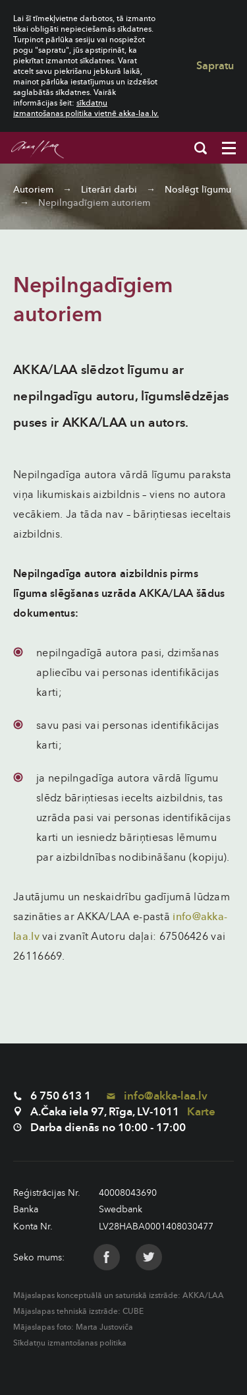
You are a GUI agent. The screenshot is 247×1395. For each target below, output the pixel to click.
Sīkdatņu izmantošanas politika (69, 1343)
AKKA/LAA (203, 1295)
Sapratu (215, 66)
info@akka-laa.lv (157, 1095)
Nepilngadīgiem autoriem (94, 203)
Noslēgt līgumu (198, 189)
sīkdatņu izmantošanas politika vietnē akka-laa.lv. (86, 108)
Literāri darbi (109, 189)
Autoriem (33, 189)
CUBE (133, 1311)
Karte (201, 1111)
